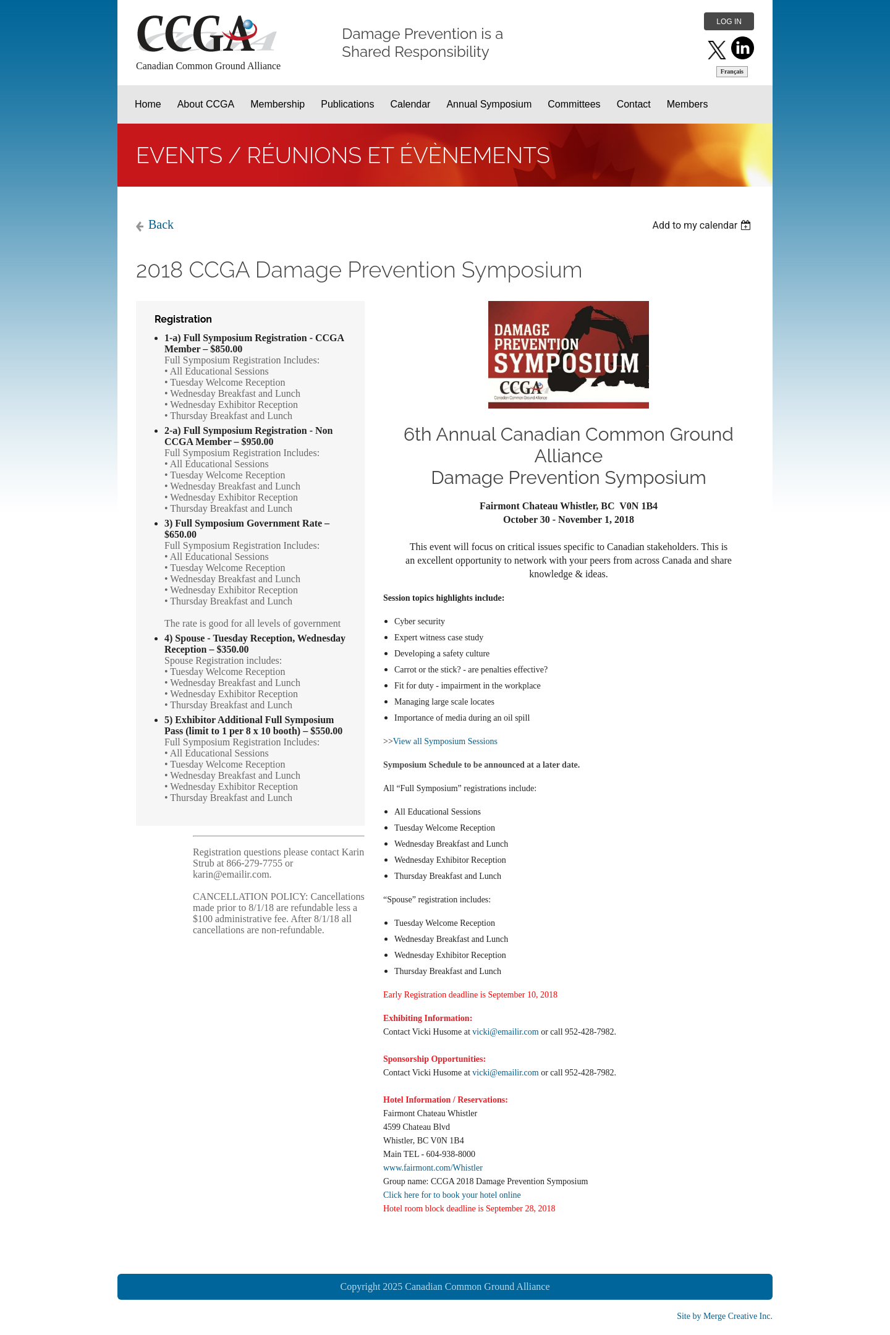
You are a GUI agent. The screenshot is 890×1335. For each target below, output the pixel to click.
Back (161, 224)
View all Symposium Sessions (445, 741)
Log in (729, 21)
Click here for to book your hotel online (452, 1195)
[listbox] (703, 225)
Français (732, 71)
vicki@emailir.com (505, 1031)
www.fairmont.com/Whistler (433, 1167)
